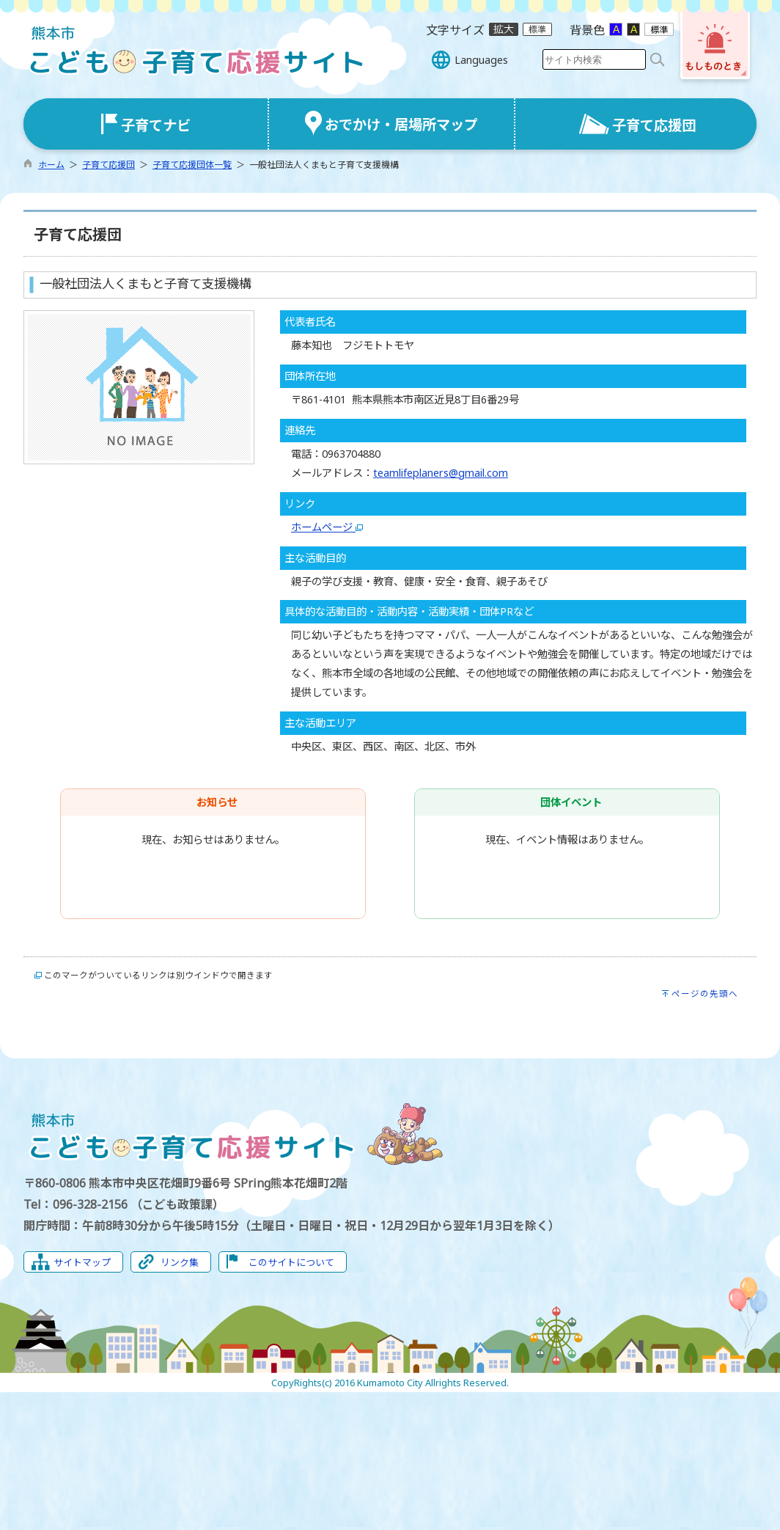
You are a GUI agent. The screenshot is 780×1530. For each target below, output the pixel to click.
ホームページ (327, 527)
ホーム (51, 164)
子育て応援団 (108, 164)
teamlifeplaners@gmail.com (440, 473)
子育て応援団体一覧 (192, 164)
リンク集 (180, 1262)
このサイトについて (291, 1262)
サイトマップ (82, 1262)
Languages (481, 60)
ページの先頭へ (705, 993)
